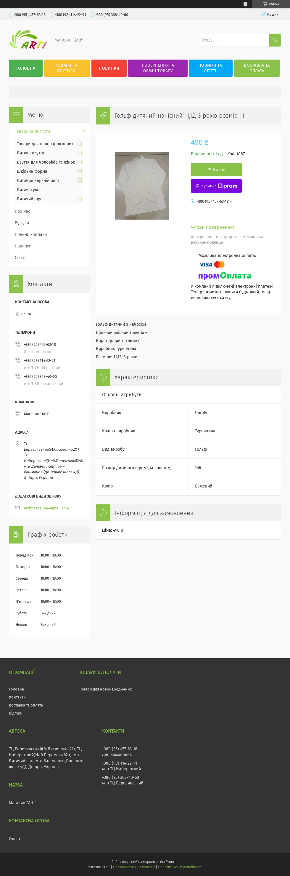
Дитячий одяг (30, 199)
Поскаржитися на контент (134, 867)
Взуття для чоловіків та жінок (46, 162)
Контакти (17, 697)
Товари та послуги (66, 68)
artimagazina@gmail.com (46, 508)
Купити (219, 169)
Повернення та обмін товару (158, 68)
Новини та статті (210, 68)
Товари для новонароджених (45, 143)
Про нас (22, 211)
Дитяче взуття (30, 153)
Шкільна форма (32, 171)
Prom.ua (172, 862)
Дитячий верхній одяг (38, 180)
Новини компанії (31, 234)
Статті (20, 257)
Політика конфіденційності (180, 867)
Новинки (109, 68)
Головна (25, 68)
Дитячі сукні (29, 189)
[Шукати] (275, 40)
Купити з (219, 186)
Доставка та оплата (257, 68)
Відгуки (22, 223)
